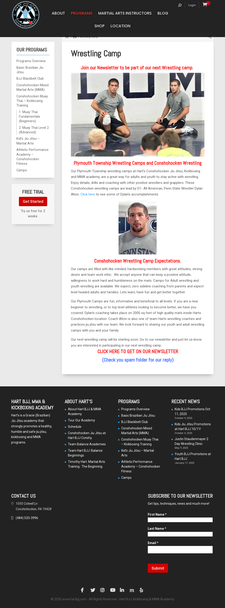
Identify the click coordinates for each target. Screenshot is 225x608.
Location (120, 26)
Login (192, 5)
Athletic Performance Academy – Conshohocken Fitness (140, 466)
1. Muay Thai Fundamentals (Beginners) (29, 116)
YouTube (112, 590)
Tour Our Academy (81, 420)
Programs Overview (31, 61)
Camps (21, 170)
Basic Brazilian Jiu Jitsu (138, 415)
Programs (81, 14)
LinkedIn (122, 590)
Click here (87, 194)
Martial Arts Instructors (125, 14)
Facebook (83, 590)
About (58, 14)
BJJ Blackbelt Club (30, 79)
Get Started (33, 201)
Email (153, 543)
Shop (99, 26)
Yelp (142, 590)
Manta (132, 590)
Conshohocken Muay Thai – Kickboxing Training (32, 101)
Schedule (74, 426)
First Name (157, 514)
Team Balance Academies (87, 444)
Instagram (102, 590)
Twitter (93, 590)
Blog (163, 14)
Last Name (157, 528)
